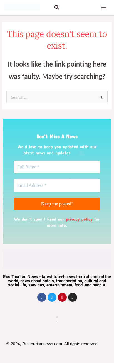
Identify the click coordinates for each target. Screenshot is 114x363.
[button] (57, 7)
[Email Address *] (57, 185)
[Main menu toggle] (104, 7)
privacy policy (79, 219)
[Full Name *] (57, 167)
